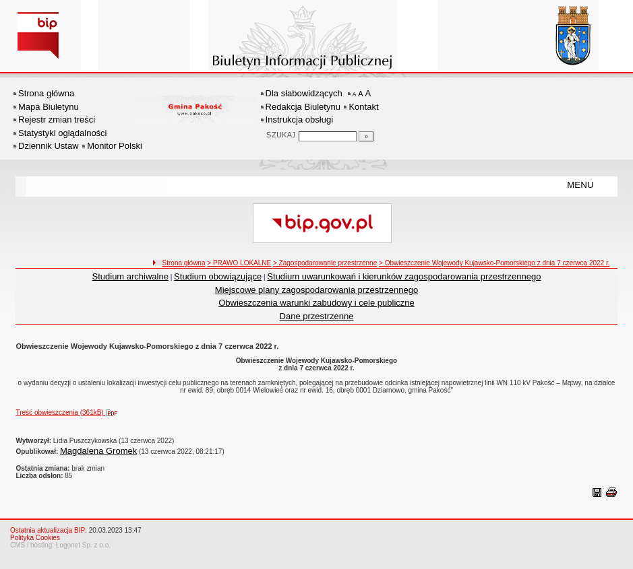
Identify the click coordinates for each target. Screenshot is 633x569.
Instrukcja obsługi (299, 119)
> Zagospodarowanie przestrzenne (325, 263)
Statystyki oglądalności (62, 133)
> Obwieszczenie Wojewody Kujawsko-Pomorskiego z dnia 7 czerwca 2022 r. (494, 263)
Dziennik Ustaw (48, 146)
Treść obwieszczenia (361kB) (69, 412)
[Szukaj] (366, 136)
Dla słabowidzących (304, 93)
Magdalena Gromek (98, 451)
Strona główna (46, 93)
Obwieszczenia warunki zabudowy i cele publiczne (316, 303)
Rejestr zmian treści (56, 119)
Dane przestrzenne (317, 316)
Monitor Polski (114, 146)
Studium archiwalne (130, 276)
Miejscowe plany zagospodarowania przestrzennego (316, 290)
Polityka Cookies (35, 537)
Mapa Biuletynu (48, 107)
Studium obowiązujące (218, 276)
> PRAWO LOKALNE (239, 263)
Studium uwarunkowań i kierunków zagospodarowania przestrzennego (404, 276)
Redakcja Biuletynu (303, 107)
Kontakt (363, 107)
